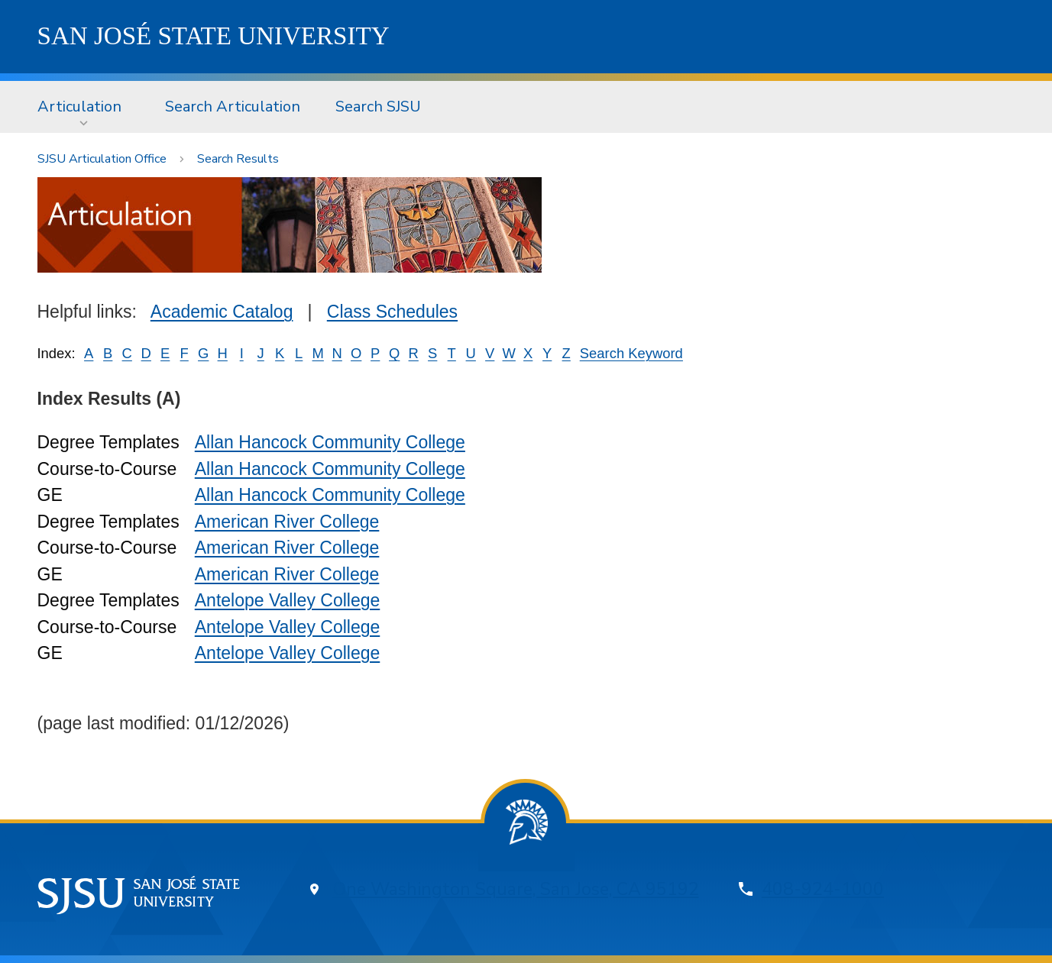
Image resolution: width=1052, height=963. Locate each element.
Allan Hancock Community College (330, 442)
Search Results (238, 158)
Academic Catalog (222, 312)
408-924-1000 (823, 889)
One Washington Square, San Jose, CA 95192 (516, 889)
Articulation (79, 106)
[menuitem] (84, 107)
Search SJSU (378, 106)
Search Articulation (232, 106)
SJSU (213, 36)
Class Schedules (392, 312)
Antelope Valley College (287, 600)
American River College (287, 522)
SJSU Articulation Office (102, 158)
